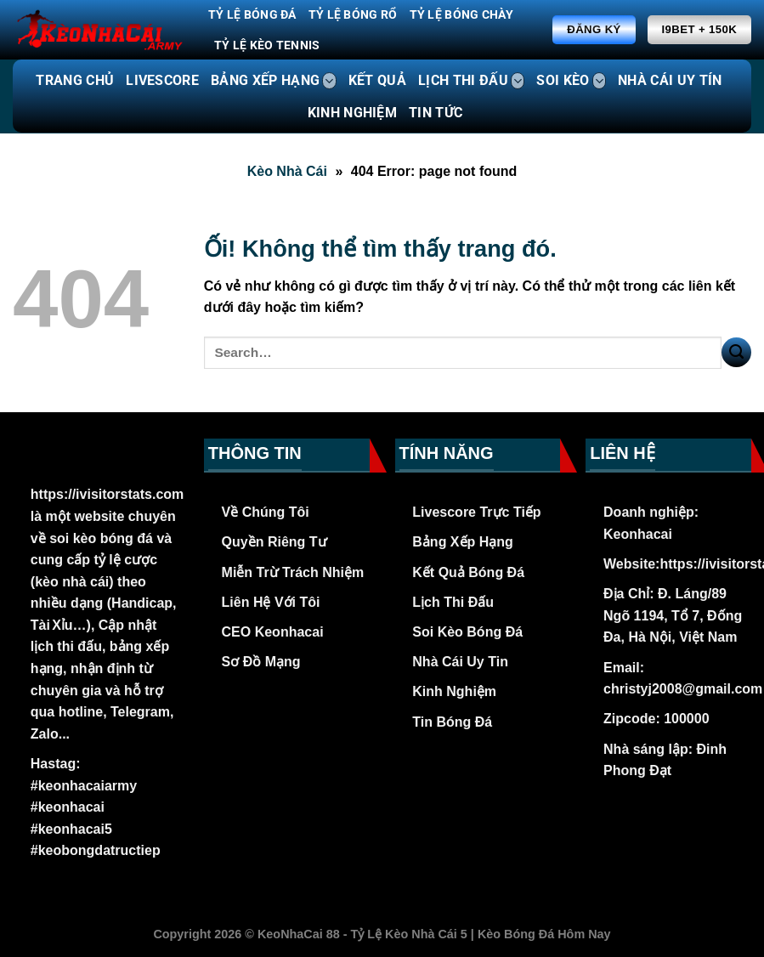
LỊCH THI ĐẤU (471, 80)
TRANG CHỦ (75, 80)
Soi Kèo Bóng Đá (467, 632)
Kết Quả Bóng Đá (468, 572)
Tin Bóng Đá (452, 722)
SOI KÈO (571, 80)
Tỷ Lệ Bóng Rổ (353, 15)
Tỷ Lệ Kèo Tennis (267, 45)
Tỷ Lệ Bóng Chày (461, 15)
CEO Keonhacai (273, 632)
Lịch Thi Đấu (453, 602)
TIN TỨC (435, 113)
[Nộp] (736, 352)
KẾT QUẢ (377, 80)
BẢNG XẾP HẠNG (274, 80)
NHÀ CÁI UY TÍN (670, 80)
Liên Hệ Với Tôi (271, 602)
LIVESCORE (162, 80)
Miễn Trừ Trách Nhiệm (293, 572)
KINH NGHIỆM (353, 113)
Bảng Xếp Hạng (462, 542)
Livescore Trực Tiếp (476, 512)
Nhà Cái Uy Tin (460, 661)
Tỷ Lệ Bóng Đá (252, 15)
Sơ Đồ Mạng (261, 661)
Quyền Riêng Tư (274, 542)
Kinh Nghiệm (454, 691)
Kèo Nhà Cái (287, 171)
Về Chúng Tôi (265, 512)
